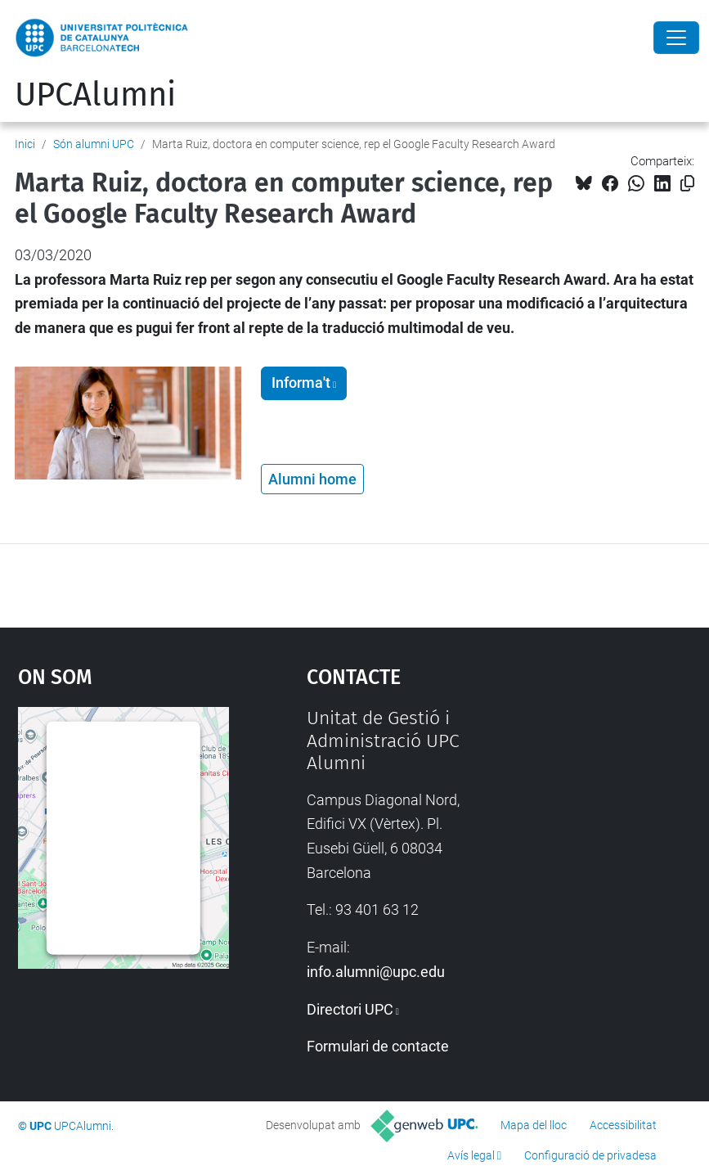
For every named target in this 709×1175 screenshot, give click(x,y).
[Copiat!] (687, 183)
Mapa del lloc (533, 1125)
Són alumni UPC (93, 144)
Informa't (300, 383)
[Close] (676, 37)
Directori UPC (350, 1009)
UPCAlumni (95, 95)
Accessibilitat (623, 1125)
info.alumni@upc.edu (376, 971)
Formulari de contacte (378, 1046)
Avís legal (471, 1155)
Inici (25, 144)
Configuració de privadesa (590, 1155)
